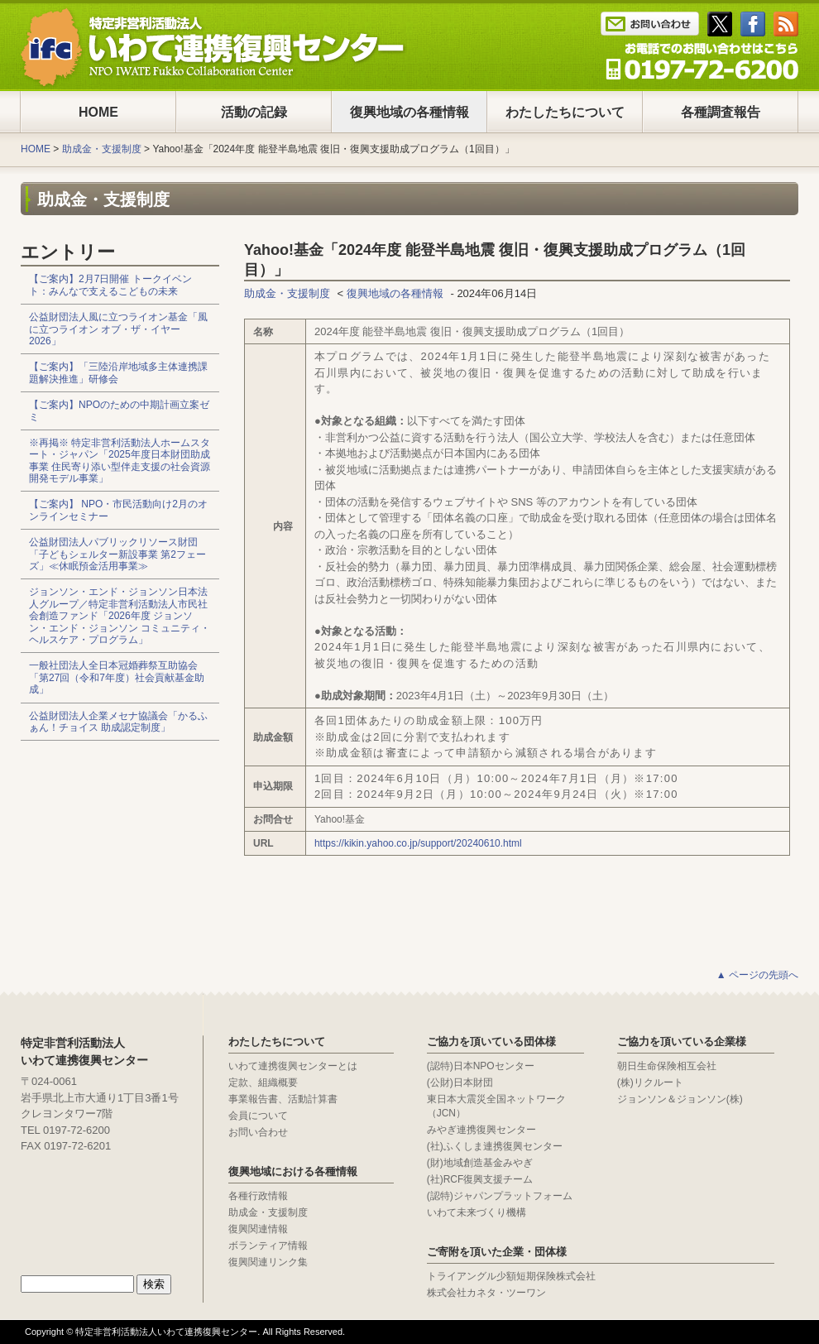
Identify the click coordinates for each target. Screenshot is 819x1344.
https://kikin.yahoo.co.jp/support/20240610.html (418, 843)
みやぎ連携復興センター (481, 1129)
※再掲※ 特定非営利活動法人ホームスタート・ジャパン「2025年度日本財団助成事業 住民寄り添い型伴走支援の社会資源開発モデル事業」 (119, 460)
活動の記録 (254, 112)
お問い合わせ (258, 1132)
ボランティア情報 (268, 1245)
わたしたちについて (565, 112)
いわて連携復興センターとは (292, 1066)
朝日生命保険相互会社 (666, 1066)
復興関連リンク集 (268, 1262)
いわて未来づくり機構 (476, 1212)
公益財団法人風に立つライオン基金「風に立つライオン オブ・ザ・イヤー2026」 (118, 329)
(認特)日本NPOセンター (480, 1066)
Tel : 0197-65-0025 (702, 60)
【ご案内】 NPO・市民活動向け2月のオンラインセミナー (118, 509)
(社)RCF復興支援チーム (480, 1179)
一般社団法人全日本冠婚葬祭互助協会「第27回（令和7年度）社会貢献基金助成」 (116, 677)
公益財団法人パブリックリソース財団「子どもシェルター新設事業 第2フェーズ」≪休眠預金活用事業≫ (117, 554)
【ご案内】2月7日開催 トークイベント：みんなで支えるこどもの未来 (110, 284)
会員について (258, 1115)
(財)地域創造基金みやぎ (480, 1163)
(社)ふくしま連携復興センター (495, 1146)
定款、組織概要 (263, 1082)
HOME (98, 112)
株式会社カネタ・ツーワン (486, 1292)
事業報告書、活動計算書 (283, 1099)
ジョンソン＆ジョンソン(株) (680, 1099)
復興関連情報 (258, 1229)
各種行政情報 (258, 1196)
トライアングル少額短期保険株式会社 (511, 1276)
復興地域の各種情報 (409, 112)
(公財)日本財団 (460, 1082)
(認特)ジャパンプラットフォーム (499, 1196)
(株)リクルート (650, 1082)
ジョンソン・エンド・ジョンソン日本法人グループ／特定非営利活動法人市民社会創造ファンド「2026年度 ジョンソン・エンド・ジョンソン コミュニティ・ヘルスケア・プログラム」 (119, 616)
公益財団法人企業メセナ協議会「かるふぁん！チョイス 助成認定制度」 (118, 721)
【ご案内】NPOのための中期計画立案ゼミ (119, 410)
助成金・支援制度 (101, 149)
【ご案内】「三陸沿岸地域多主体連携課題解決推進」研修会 (118, 372)
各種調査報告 (720, 112)
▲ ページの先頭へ (757, 975)
